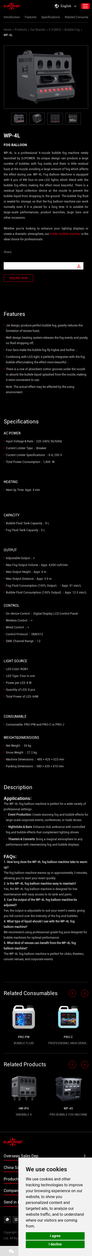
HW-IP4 (24, 1108)
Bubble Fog (72, 29)
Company (12, 1190)
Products (21, 29)
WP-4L (8, 35)
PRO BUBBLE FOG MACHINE (68, 1114)
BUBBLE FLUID (24, 1043)
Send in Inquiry (17, 1202)
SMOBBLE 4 (24, 1114)
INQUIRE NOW (18, 278)
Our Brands (37, 29)
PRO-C (68, 1037)
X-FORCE (55, 29)
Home (7, 29)
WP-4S (68, 1108)
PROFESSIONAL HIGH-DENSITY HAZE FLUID (68, 1043)
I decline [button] (55, 1244)
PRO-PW (23, 1037)
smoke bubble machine (65, 234)
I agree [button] (55, 1236)
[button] (72, 993)
